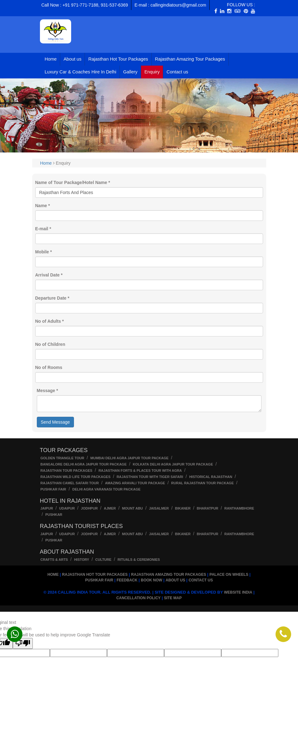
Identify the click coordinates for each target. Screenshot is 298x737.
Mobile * (43, 251)
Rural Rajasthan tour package (202, 483)
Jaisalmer (159, 508)
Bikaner (183, 508)
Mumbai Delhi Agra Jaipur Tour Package (129, 458)
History (81, 559)
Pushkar (53, 514)
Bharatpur (207, 508)
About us (72, 59)
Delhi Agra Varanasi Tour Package (106, 489)
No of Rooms (48, 367)
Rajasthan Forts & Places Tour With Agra (140, 470)
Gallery (130, 71)
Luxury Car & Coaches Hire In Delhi (80, 71)
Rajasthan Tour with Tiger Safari (150, 477)
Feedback (127, 580)
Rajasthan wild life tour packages (76, 477)
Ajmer (110, 508)
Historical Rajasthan (210, 477)
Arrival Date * (49, 274)
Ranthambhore (239, 508)
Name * (42, 205)
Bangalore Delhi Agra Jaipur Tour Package (84, 464)
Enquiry (152, 71)
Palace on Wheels (228, 574)
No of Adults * (49, 321)
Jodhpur (89, 508)
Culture (103, 559)
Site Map (173, 598)
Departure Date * (52, 298)
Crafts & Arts (54, 559)
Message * (47, 390)
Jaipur (47, 508)
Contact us (177, 71)
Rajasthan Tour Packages (66, 470)
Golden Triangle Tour (62, 458)
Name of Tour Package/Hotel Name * (72, 182)
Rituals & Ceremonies (139, 559)
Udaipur (67, 508)
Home (51, 59)
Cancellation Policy (138, 598)
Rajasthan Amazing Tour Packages (190, 59)
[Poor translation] (23, 643)
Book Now (151, 580)
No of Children (50, 344)
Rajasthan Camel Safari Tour (70, 483)
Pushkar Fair (53, 489)
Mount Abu (132, 508)
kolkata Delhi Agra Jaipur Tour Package (173, 464)
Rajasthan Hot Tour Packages (118, 59)
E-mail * (43, 228)
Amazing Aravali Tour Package (135, 483)
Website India (238, 592)
